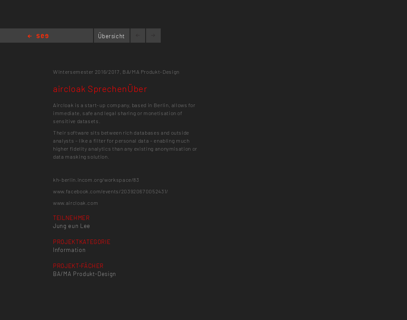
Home (38, 37)
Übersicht (111, 36)
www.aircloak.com (75, 203)
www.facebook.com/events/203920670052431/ (110, 191)
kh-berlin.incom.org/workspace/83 (96, 179)
